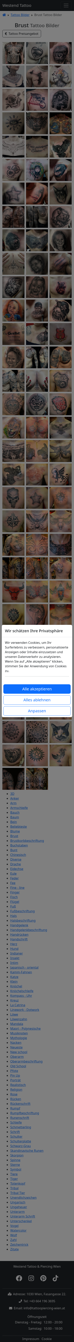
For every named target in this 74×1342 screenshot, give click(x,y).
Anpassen (37, 710)
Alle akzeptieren (37, 689)
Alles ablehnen (37, 700)
